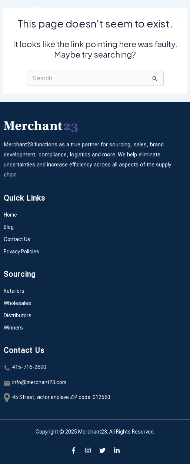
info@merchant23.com (39, 382)
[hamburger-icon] (178, 11)
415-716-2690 (29, 367)
